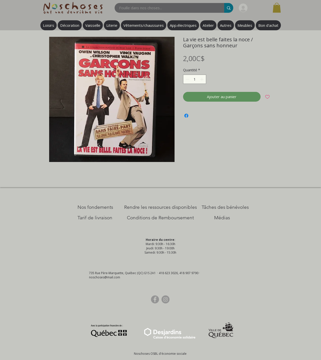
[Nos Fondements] (95, 207)
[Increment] (202, 79)
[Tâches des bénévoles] (225, 207)
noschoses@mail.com (104, 277)
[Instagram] (166, 299)
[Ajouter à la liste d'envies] (267, 97)
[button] (277, 8)
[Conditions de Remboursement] (160, 218)
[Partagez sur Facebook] (186, 116)
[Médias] (222, 218)
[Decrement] (187, 79)
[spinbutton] (194, 79)
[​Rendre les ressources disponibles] (160, 207)
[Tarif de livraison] (95, 218)
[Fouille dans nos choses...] (166, 8)
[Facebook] (155, 299)
